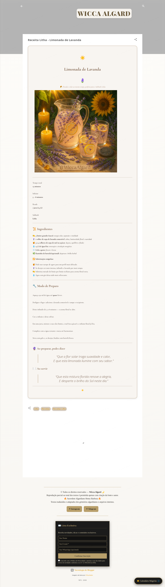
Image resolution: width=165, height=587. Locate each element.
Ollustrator (89, 575)
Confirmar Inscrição (82, 556)
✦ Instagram (74, 509)
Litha (36, 409)
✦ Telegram (91, 509)
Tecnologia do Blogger (82, 570)
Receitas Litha (59, 409)
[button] (135, 40)
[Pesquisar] (143, 6)
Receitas (46, 409)
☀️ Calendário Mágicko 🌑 (148, 581)
